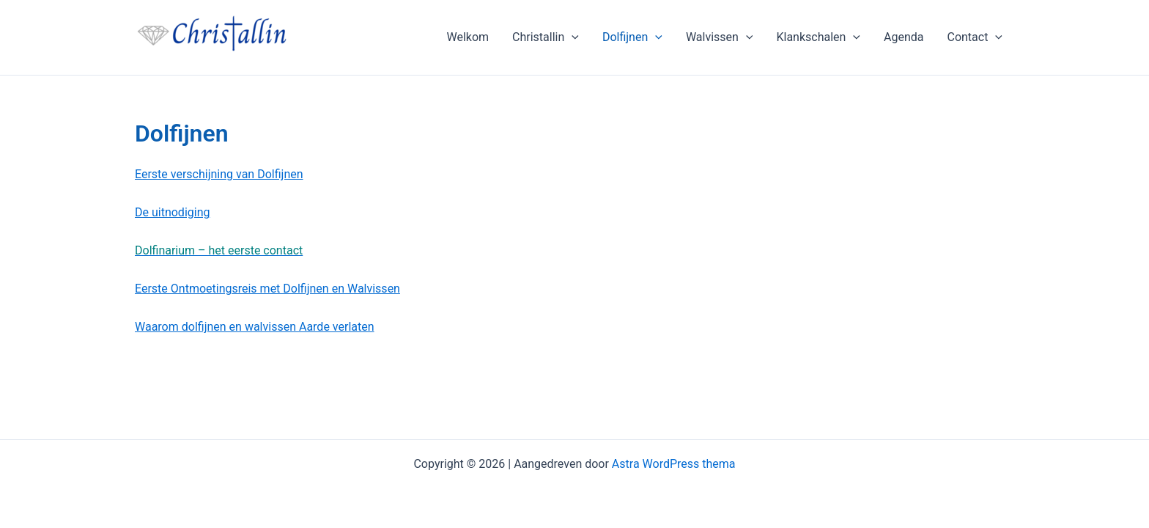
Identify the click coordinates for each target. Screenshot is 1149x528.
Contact (974, 37)
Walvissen (719, 37)
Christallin (545, 37)
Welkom (467, 37)
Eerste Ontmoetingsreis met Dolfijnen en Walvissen (267, 289)
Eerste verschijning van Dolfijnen (219, 174)
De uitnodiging (172, 212)
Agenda (903, 37)
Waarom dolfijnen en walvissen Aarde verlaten (254, 327)
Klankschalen (818, 37)
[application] (571, 37)
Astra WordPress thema (674, 464)
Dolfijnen (632, 37)
